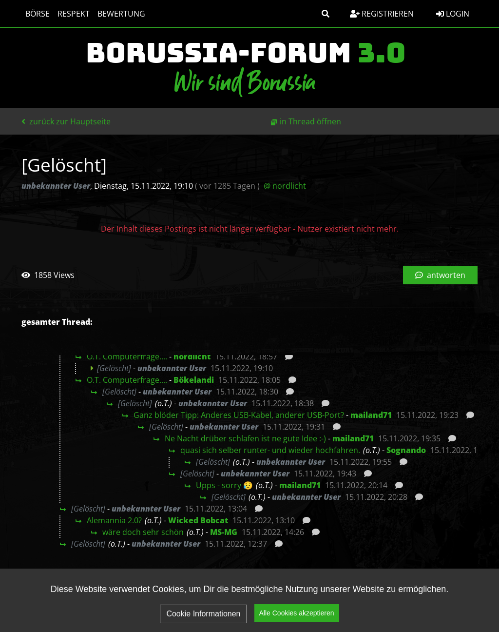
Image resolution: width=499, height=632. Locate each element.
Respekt (74, 13)
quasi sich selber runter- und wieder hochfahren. (270, 450)
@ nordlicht (285, 185)
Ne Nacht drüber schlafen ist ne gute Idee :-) (245, 438)
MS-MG (223, 532)
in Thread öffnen (310, 121)
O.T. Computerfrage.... (127, 356)
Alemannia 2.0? (114, 520)
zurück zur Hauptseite (66, 121)
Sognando (406, 450)
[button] (325, 13)
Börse (37, 13)
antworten (440, 275)
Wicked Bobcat (198, 520)
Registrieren (382, 13)
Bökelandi (193, 380)
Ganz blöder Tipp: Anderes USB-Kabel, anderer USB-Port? (239, 415)
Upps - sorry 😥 (224, 485)
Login (452, 13)
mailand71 (371, 415)
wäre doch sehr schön (143, 532)
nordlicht (192, 356)
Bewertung (121, 13)
